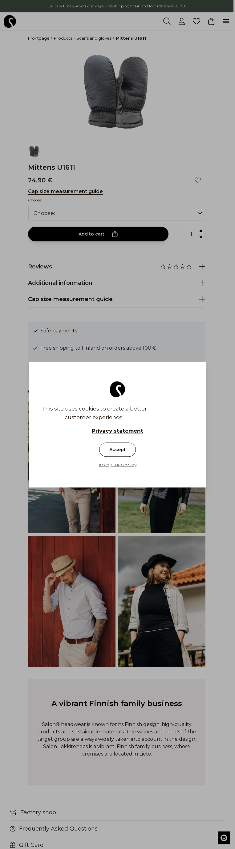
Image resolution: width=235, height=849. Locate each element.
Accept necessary (117, 464)
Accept (117, 449)
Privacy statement (117, 431)
